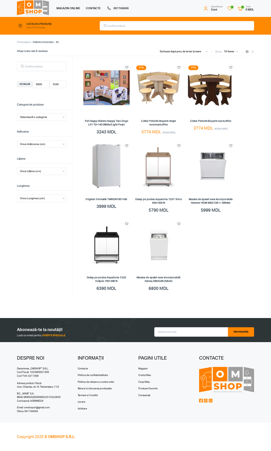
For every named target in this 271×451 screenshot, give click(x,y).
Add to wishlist (127, 68)
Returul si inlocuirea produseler (95, 388)
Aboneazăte (241, 331)
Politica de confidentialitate (93, 375)
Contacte (83, 368)
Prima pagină (23, 42)
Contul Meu (144, 375)
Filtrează (25, 84)
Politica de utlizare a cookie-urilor (96, 382)
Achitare (82, 409)
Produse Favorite (148, 388)
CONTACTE (93, 8)
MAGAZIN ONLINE (68, 8)
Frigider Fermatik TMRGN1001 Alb (106, 199)
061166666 (117, 8)
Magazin (143, 368)
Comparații (144, 395)
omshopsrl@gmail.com (37, 407)
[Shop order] (184, 52)
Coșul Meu (144, 382)
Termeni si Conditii (88, 395)
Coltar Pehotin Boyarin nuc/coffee (210, 121)
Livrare (81, 402)
